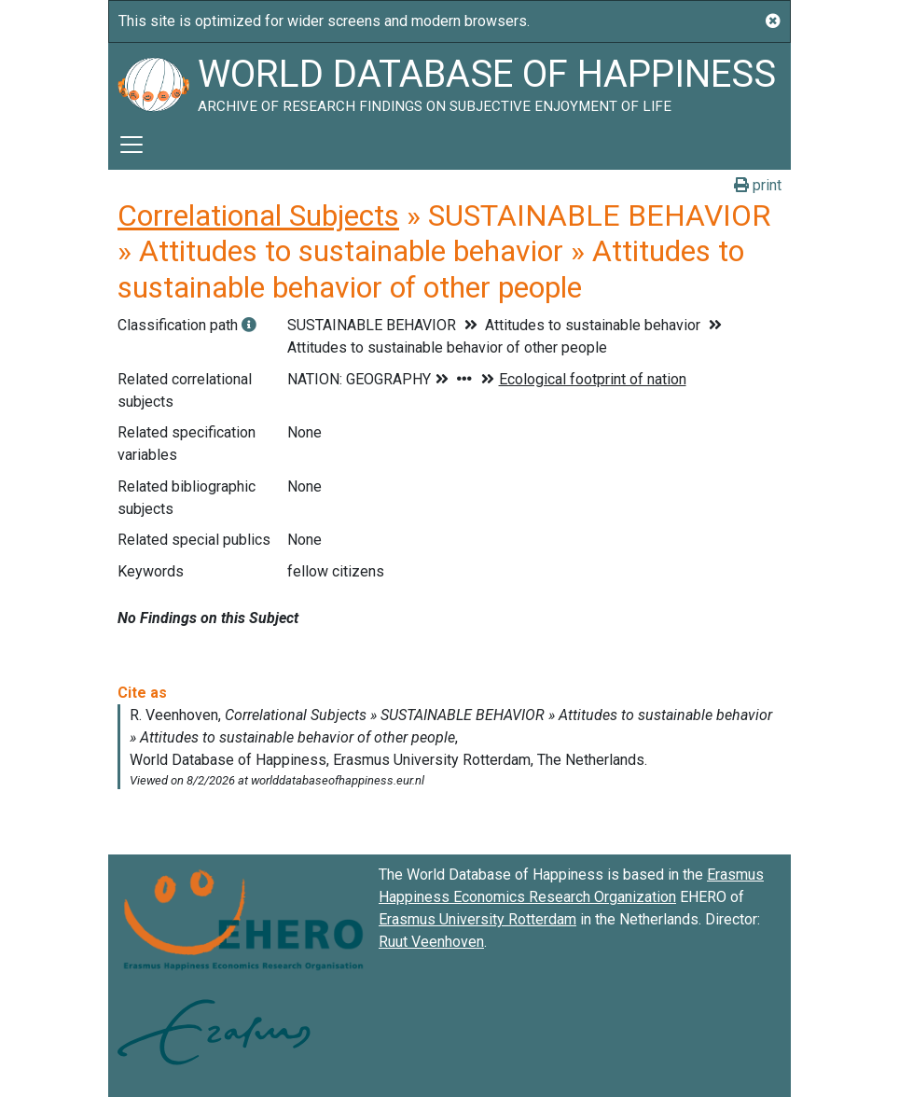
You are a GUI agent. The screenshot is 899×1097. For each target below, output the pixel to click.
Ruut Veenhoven (431, 942)
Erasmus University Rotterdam (477, 919)
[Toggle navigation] (131, 144)
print (757, 185)
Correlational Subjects (258, 215)
